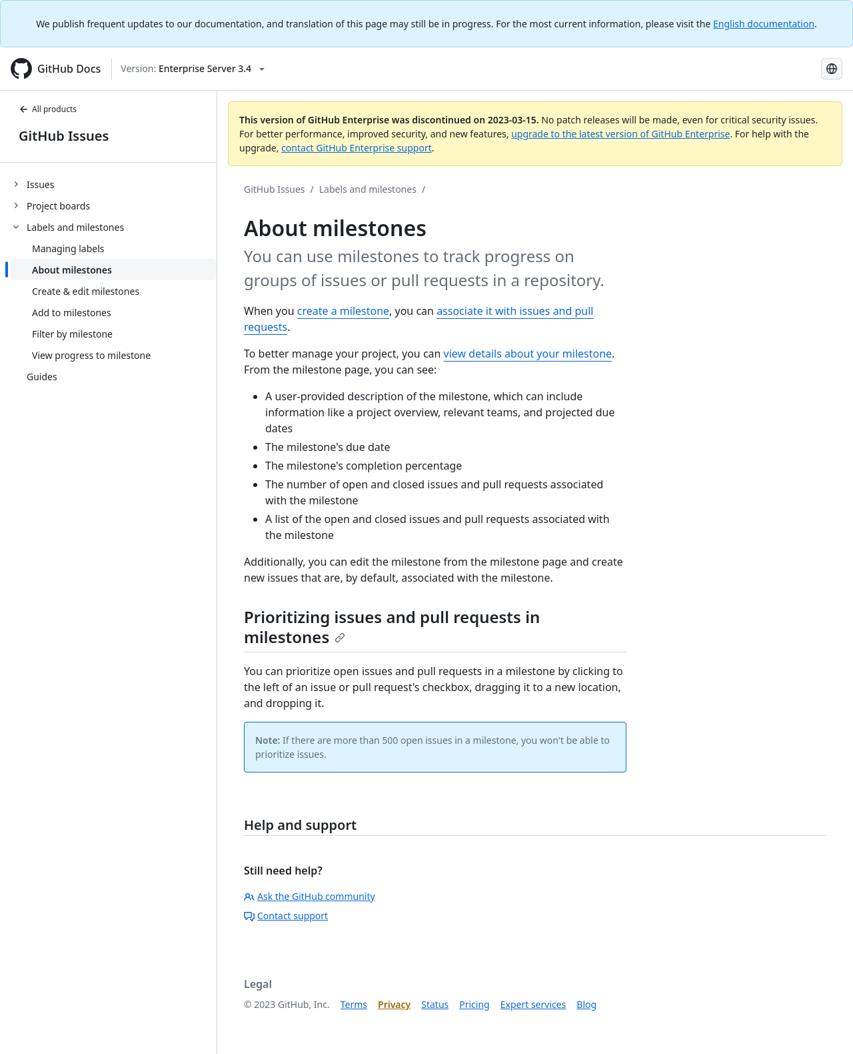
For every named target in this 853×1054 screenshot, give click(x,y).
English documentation (763, 23)
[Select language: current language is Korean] (831, 68)
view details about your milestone (528, 353)
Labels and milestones (368, 189)
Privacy (394, 1004)
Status (434, 1004)
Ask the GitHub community (309, 896)
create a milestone (343, 311)
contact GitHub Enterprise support (356, 147)
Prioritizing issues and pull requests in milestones (392, 627)
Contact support (286, 915)
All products (48, 109)
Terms (354, 1004)
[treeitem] (114, 184)
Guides (42, 376)
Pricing (474, 1004)
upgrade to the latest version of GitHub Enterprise (620, 133)
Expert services (533, 1004)
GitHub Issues (64, 136)
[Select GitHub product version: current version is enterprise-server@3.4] (192, 68)
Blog (586, 1004)
